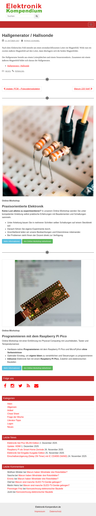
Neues (8, 71)
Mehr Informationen (12, 241)
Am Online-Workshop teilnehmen (37, 241)
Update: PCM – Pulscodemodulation (22, 89)
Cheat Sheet (13, 414)
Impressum (40, 511)
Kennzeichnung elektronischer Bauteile (44, 489)
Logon (10, 423)
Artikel (10, 410)
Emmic (10, 479)
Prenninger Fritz (14, 489)
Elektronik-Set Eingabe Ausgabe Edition (26, 453)
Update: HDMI (14, 446)
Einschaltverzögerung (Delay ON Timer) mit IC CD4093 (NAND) (37, 456)
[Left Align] (36, 16)
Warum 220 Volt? (83, 89)
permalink (19, 71)
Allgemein (12, 407)
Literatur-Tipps (14, 420)
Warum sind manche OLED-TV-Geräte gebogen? (38, 482)
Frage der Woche (15, 417)
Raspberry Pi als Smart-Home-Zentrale (25, 449)
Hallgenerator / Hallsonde (18, 66)
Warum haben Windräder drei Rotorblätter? (47, 472)
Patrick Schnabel (32, 41)
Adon (9, 404)
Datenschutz (55, 511)
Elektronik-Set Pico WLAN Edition (23, 443)
